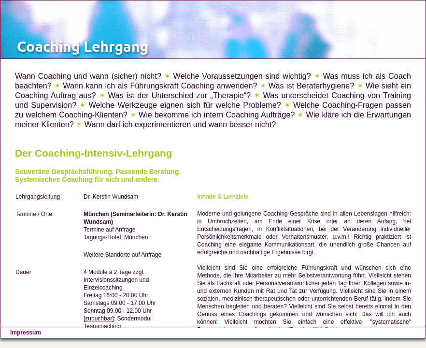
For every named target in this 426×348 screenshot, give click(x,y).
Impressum (25, 332)
